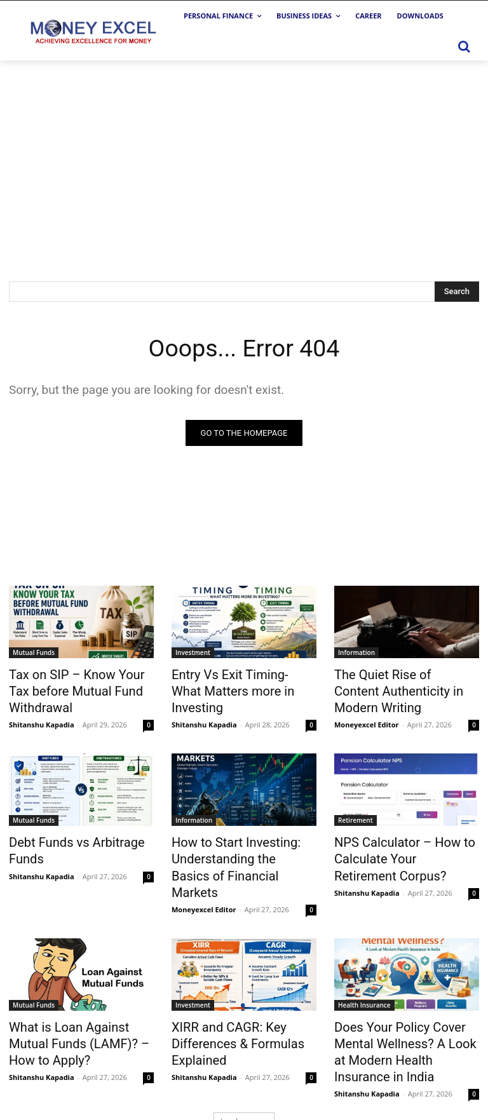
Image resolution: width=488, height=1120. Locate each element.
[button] (464, 46)
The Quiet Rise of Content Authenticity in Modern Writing (406, 680)
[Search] (457, 291)
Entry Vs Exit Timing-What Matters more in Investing (233, 680)
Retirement (355, 813)
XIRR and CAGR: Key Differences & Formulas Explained (228, 1008)
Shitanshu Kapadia (41, 717)
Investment (192, 652)
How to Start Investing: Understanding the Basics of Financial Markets (239, 848)
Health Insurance (364, 973)
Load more (244, 1079)
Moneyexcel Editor (366, 703)
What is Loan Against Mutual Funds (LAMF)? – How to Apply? (78, 1008)
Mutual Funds (34, 652)
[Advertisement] (244, 156)
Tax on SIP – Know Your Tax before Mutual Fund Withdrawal (76, 687)
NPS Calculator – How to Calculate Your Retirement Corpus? (396, 848)
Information (356, 652)
